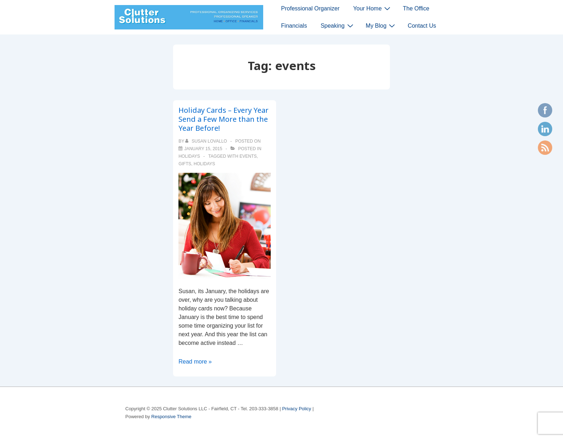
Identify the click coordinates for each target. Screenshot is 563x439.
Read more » (195, 362)
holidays (189, 156)
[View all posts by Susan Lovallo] (206, 141)
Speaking (338, 25)
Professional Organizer (310, 8)
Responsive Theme (171, 416)
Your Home (372, 8)
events (248, 156)
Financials (294, 26)
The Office (416, 8)
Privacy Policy (296, 408)
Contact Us (422, 26)
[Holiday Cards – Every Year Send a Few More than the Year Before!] (203, 148)
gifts (184, 163)
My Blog (381, 25)
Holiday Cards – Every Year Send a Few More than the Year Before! (223, 119)
